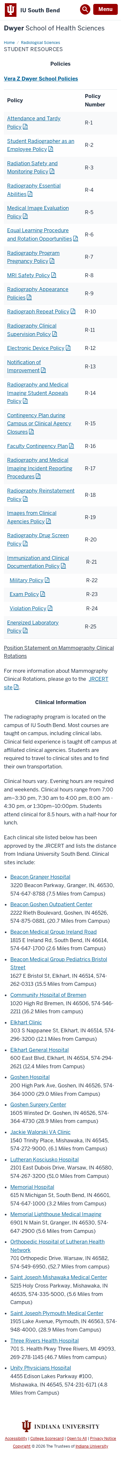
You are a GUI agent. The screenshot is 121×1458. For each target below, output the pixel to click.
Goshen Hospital (30, 1077)
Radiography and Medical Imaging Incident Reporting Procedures (39, 468)
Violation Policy (28, 608)
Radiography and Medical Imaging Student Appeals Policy (37, 393)
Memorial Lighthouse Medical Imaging (55, 1214)
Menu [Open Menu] (105, 9)
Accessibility (16, 1438)
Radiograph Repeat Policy (38, 311)
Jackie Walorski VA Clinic (40, 1132)
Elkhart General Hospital (39, 1050)
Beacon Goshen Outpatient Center (51, 904)
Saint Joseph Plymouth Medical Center (56, 1313)
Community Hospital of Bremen (48, 995)
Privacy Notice (103, 1438)
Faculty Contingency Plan (37, 446)
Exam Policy (24, 594)
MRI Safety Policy (28, 275)
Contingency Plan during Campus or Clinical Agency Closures (39, 423)
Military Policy (27, 580)
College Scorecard (47, 1438)
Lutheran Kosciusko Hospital (44, 1159)
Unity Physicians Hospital (40, 1368)
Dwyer (54, 28)
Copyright (22, 1446)
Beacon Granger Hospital (40, 877)
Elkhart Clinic (26, 1022)
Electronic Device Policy (36, 348)
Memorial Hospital (32, 1187)
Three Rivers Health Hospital (44, 1340)
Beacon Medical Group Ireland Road (53, 932)
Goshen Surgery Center (38, 1104)
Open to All (77, 1438)
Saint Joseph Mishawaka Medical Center (58, 1277)
